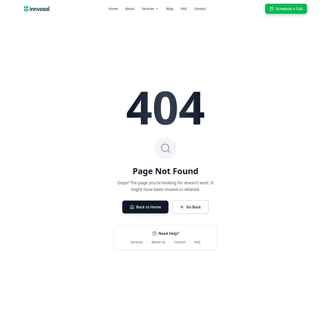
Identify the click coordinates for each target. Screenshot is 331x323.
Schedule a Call (286, 8)
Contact (200, 8)
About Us (158, 242)
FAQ (183, 8)
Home (113, 8)
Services (150, 8)
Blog (169, 8)
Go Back (190, 207)
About (129, 8)
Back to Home (145, 207)
